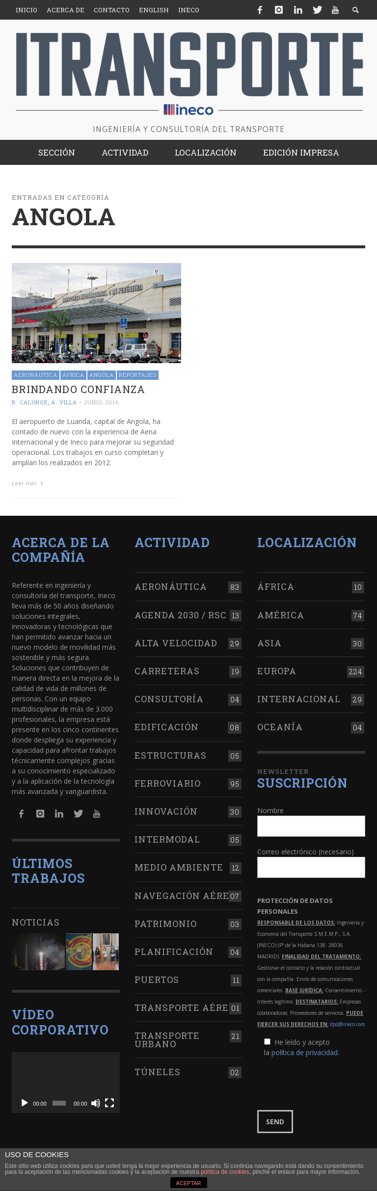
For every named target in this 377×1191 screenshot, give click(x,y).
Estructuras (171, 755)
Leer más (28, 483)
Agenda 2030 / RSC (181, 615)
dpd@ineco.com (347, 1024)
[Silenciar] (96, 1103)
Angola (101, 374)
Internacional (299, 699)
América (280, 615)
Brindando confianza (78, 389)
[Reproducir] (24, 1103)
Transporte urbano (167, 1039)
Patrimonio (166, 923)
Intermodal (167, 839)
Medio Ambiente (179, 867)
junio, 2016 (101, 402)
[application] (66, 1082)
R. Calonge (30, 402)
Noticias (36, 922)
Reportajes (138, 374)
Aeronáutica (35, 374)
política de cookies (225, 1171)
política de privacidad (304, 1052)
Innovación (166, 811)
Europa (276, 671)
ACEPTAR (188, 1183)
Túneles (158, 1072)
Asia (269, 643)
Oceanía (280, 727)
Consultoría (169, 699)
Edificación (167, 727)
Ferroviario (168, 783)
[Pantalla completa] (109, 1103)
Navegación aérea (186, 895)
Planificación (174, 951)
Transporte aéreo (185, 1007)
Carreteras (167, 671)
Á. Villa (64, 402)
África (73, 374)
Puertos (157, 979)
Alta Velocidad (176, 643)
